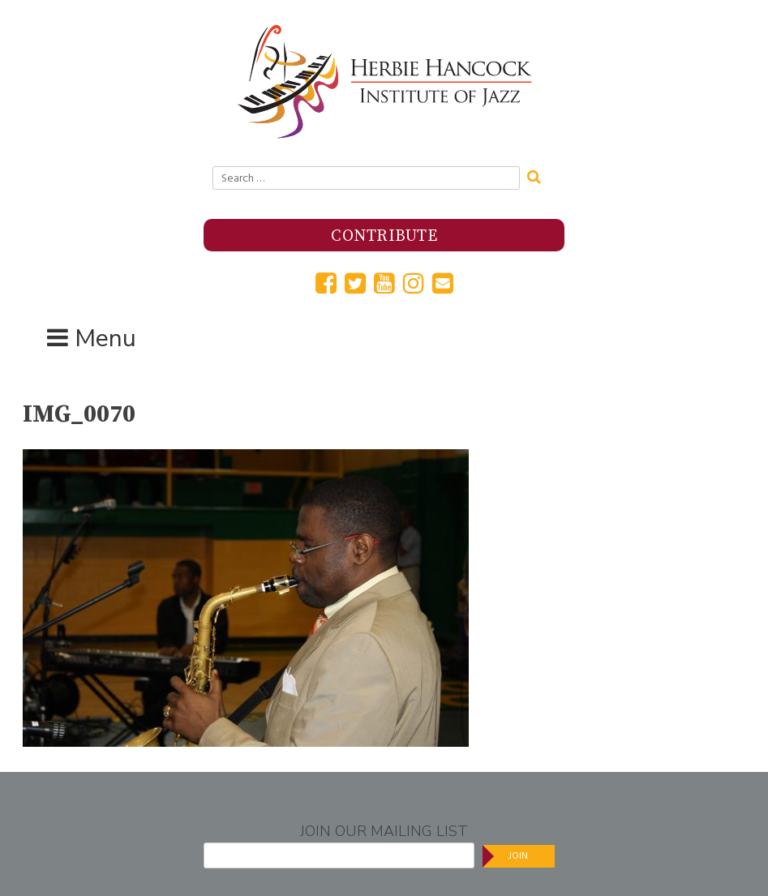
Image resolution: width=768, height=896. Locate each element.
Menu (105, 338)
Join (518, 856)
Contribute (384, 236)
